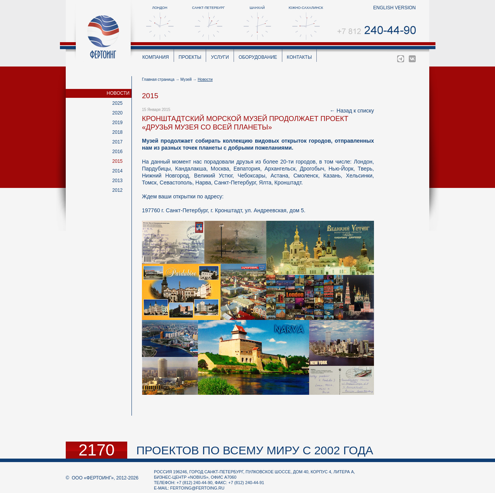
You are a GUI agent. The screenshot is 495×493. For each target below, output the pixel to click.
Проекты (190, 57)
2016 (117, 151)
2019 (117, 122)
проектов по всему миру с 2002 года (254, 450)
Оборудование (258, 57)
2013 (117, 180)
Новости (118, 93)
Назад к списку (355, 110)
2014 (117, 171)
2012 (117, 190)
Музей (186, 79)
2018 (117, 132)
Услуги (220, 57)
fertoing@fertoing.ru (197, 488)
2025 (117, 103)
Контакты (299, 57)
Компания (155, 57)
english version (394, 7)
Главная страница (158, 79)
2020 (117, 113)
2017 (117, 142)
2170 (96, 450)
